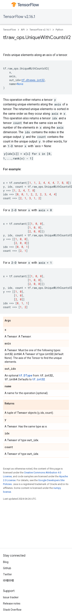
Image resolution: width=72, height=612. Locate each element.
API (23, 29)
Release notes (11, 603)
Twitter (7, 574)
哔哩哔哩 (8, 580)
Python (59, 29)
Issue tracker (11, 597)
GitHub (7, 568)
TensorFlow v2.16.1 (19, 16)
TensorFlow (9, 29)
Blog (5, 562)
